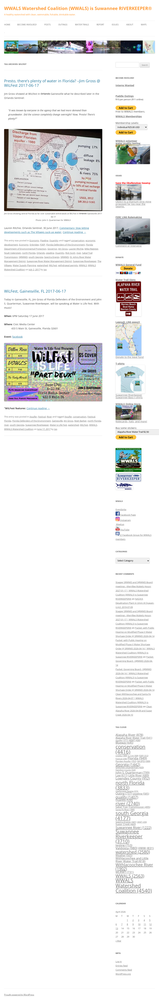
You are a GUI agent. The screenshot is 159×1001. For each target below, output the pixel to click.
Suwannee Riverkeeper (84, 261)
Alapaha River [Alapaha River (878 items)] (129, 735)
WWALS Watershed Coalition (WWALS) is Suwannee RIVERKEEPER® (78, 8)
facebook (17, 336)
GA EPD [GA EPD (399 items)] (143, 761)
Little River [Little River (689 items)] (138, 775)
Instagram (123, 520)
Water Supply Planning (24, 265)
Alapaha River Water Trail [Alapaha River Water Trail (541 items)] (134, 737)
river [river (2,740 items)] (128, 803)
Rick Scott (70, 252)
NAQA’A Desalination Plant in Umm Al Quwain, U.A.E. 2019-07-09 (135, 603)
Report (100, 24)
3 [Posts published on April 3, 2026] (138, 920)
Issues (115, 24)
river (78, 252)
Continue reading (74, 232)
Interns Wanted (125, 85)
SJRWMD (23, 257)
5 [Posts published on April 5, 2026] (149, 920)
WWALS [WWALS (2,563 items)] (130, 876)
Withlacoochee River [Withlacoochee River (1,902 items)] (134, 866)
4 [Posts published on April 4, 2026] (144, 920)
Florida (7, 420)
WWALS (83, 265)
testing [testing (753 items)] (124, 845)
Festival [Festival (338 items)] (121, 758)
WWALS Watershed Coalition (18, 429)
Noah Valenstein (12, 252)
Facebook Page (126, 514)
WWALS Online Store (128, 404)
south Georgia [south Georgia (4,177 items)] (132, 815)
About (129, 24)
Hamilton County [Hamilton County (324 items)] (126, 770)
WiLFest (53, 265)
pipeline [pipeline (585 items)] (141, 793)
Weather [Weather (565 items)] (124, 855)
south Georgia (36, 257)
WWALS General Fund (128, 264)
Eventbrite (121, 509)
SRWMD (65, 257)
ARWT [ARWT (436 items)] (134, 740)
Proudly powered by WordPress (19, 994)
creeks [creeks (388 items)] (121, 755)
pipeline (50, 252)
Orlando (41, 252)
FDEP (42, 244)
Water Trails (82, 24)
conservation (78, 240)
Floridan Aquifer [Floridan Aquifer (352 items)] (126, 761)
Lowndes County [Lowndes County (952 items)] (133, 778)
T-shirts (120, 363)
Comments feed (124, 969)
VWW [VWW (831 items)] (146, 848)
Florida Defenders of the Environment (65, 244)
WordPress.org (123, 973)
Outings (62, 24)
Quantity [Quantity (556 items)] (124, 800)
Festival (42, 416)
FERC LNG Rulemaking (129, 217)
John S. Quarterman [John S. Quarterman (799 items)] (133, 772)
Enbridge (34, 244)
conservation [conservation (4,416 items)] (130, 749)
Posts (47, 24)
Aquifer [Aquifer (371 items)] (122, 740)
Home (7, 24)
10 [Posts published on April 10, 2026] (139, 924)
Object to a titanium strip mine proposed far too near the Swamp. (133, 203)
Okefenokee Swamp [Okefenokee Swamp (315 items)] (127, 791)
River (49, 416)
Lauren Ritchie (76, 248)
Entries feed (122, 965)
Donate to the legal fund (130, 356)
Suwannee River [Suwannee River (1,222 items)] (133, 827)
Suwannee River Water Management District (49, 261)
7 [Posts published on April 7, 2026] (121, 924)
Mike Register (91, 248)
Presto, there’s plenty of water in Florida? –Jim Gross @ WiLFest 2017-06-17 (52, 83)
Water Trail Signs (126, 279)
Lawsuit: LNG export (128, 322)
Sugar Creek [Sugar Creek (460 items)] (126, 824)
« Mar (118, 940)
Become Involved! (27, 24)
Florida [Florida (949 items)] (137, 758)
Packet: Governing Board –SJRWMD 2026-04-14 (135, 661)
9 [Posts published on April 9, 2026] (133, 924)
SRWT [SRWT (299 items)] (142, 822)
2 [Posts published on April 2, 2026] (133, 920)
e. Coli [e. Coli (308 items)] (133, 755)
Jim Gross (63, 248)
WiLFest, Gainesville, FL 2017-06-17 (35, 291)
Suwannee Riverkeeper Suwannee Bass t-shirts (130, 395)
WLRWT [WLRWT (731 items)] (125, 872)
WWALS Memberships (129, 116)
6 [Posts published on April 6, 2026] (116, 924)
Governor (52, 248)
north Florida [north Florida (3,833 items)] (130, 785)
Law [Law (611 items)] (122, 775)
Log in (119, 961)
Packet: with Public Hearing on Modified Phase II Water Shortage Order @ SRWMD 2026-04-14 (135, 632)
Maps (144, 24)
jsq (45, 269)
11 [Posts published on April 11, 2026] (145, 924)
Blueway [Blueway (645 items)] (124, 743)
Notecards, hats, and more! (131, 420)
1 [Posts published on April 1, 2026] (127, 920)
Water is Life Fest (58, 424)
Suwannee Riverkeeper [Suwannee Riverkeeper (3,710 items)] (129, 836)
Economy (34, 240)
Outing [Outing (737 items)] (124, 794)
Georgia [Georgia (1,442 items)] (128, 764)
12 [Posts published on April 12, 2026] (150, 924)
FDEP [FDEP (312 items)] (143, 755)
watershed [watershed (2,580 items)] (133, 852)
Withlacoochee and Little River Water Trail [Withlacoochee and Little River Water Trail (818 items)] (132, 859)
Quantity (53, 240)
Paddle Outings (125, 96)
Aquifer (33, 416)
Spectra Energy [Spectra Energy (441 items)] (126, 821)
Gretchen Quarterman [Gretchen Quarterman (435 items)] (130, 767)
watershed (42, 265)
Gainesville (57, 420)
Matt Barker (80, 420)
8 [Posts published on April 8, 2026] (127, 924)
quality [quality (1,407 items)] (127, 796)
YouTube (122, 529)
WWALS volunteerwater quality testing (128, 142)
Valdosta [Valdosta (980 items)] (126, 848)
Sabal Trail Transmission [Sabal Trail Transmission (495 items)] (133, 807)
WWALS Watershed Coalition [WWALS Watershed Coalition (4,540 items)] (134, 885)
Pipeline (44, 240)
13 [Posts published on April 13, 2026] (117, 928)
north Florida (29, 252)
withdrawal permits (68, 265)
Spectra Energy (51, 257)
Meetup (120, 524)
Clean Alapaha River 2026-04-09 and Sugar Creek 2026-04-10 (134, 710)
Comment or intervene (133, 244)
